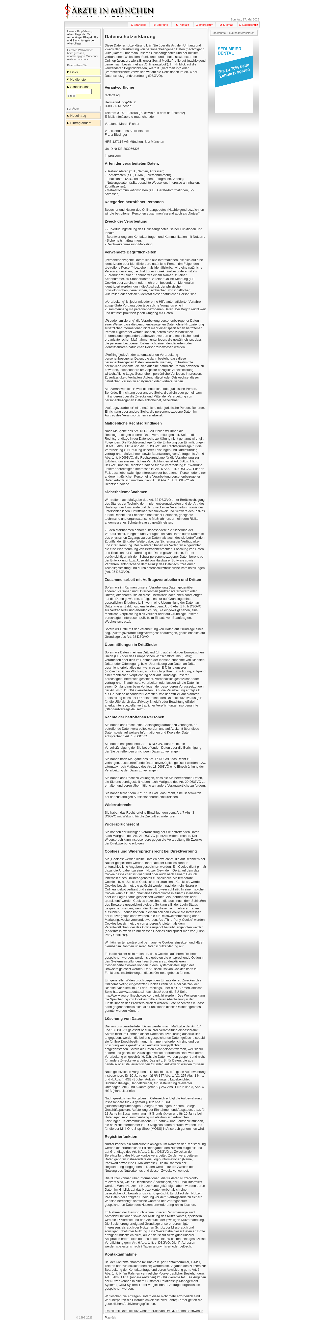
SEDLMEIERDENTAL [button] (229, 51)
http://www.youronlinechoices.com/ (129, 995)
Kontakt (184, 24)
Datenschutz (250, 24)
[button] (233, 72)
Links (74, 72)
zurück (111, 1317)
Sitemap (228, 24)
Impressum (206, 24)
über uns (162, 24)
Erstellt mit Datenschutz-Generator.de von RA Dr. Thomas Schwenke (154, 1311)
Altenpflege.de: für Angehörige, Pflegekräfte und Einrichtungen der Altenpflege (82, 39)
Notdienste (78, 79)
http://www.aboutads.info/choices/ (137, 992)
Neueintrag (78, 115)
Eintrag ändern (81, 123)
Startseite (140, 24)
